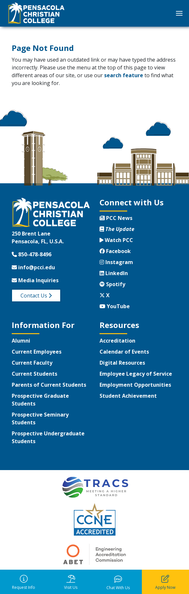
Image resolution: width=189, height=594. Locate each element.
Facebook (115, 251)
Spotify (112, 284)
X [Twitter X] (105, 295)
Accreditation (117, 340)
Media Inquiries (35, 280)
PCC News (116, 218)
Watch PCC (116, 240)
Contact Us (36, 295)
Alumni (21, 340)
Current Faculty (32, 362)
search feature (123, 75)
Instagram (116, 262)
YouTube (115, 306)
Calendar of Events (124, 351)
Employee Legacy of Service (136, 373)
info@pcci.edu (33, 267)
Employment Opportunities (135, 384)
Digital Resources (122, 362)
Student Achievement (128, 395)
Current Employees (36, 351)
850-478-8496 (31, 254)
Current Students (34, 373)
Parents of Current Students (49, 384)
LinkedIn (114, 273)
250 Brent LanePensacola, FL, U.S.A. (38, 237)
